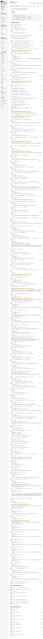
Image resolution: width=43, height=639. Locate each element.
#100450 (30, 457)
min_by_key (14, 412)
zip (12, 131)
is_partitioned (14, 293)
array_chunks (14, 453)
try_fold (13, 302)
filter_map (14, 172)
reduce (13, 324)
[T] (17, 86)
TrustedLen (16, 583)
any (12, 347)
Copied (22, 437)
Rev (17, 425)
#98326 (29, 111)
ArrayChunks (29, 453)
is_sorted (13, 562)
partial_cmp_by (14, 498)
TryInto (16, 634)
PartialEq (17, 511)
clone (13, 26)
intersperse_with (15, 145)
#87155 (30, 243)
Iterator (17, 85)
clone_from (14, 29)
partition (13, 277)
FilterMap (27, 172)
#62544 (31, 298)
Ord (16, 391)
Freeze (17, 587)
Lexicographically (14, 477)
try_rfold (13, 53)
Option (23, 42)
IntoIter (31, 125)
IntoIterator (15, 128)
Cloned (22, 443)
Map (22, 155)
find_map (13, 359)
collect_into (14, 269)
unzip (13, 430)
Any (14, 609)
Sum (13, 463)
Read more (23, 27)
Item (28, 42)
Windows (20, 24)
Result (28, 36)
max (12, 388)
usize (22, 45)
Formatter (21, 36)
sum (12, 460)
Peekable (20, 183)
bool (20, 79)
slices (27, 9)
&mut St (16, 221)
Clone (15, 24)
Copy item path (18, 2)
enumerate (13, 178)
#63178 (27, 372)
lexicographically (29, 536)
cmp (12, 472)
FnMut (13, 56)
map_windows (14, 238)
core (4, 1)
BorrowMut (16, 615)
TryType (33, 333)
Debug (17, 35)
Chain (24, 125)
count (13, 96)
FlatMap (25, 225)
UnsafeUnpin (18, 601)
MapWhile (29, 201)
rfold (13, 61)
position (13, 376)
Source (15, 3)
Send (17, 592)
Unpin (17, 599)
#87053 (31, 337)
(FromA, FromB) (29, 430)
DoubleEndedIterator (20, 40)
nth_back (13, 45)
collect (13, 264)
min (12, 394)
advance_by (14, 114)
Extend (19, 269)
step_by (13, 119)
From (15, 622)
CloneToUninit (17, 619)
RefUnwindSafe (19, 589)
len (12, 76)
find (12, 353)
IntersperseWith (33, 145)
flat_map (13, 225)
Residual (15, 333)
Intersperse (32, 137)
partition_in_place (15, 284)
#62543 (32, 288)
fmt (12, 36)
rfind (13, 68)
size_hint (13, 93)
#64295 (29, 484)
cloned (13, 443)
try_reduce (14, 330)
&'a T (22, 445)
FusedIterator (17, 581)
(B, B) (26, 277)
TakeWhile (29, 195)
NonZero (34, 48)
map (12, 155)
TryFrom (16, 631)
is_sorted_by (14, 568)
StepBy (25, 119)
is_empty (13, 79)
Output (28, 333)
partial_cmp (14, 488)
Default (15, 432)
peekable (13, 183)
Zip (23, 131)
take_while (14, 195)
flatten (13, 232)
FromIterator (18, 264)
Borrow (15, 612)
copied (13, 437)
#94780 (30, 274)
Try (13, 57)
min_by (13, 418)
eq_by (13, 515)
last (12, 102)
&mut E (35, 269)
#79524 (30, 141)
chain (13, 125)
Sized (14, 55)
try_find (13, 365)
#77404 (29, 50)
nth (12, 99)
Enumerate (21, 178)
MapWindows (34, 238)
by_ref (13, 259)
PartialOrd (17, 534)
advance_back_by (15, 48)
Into (16, 624)
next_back (13, 42)
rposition (13, 382)
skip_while (14, 189)
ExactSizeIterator (18, 74)
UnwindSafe (18, 602)
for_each (13, 161)
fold (12, 317)
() (31, 48)
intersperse (14, 137)
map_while (13, 201)
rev (12, 425)
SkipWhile (29, 189)
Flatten (20, 232)
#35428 (31, 81)
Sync (13, 594)
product (13, 466)
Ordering (25, 408)
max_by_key (14, 400)
